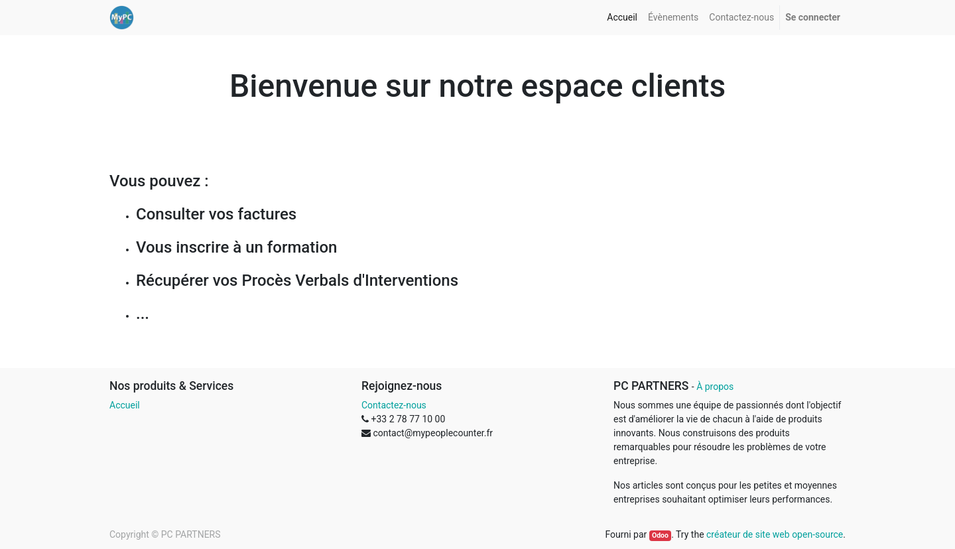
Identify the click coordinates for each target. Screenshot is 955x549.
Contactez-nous (393, 405)
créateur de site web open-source (774, 534)
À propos (714, 386)
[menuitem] (622, 17)
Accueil (124, 405)
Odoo (660, 535)
